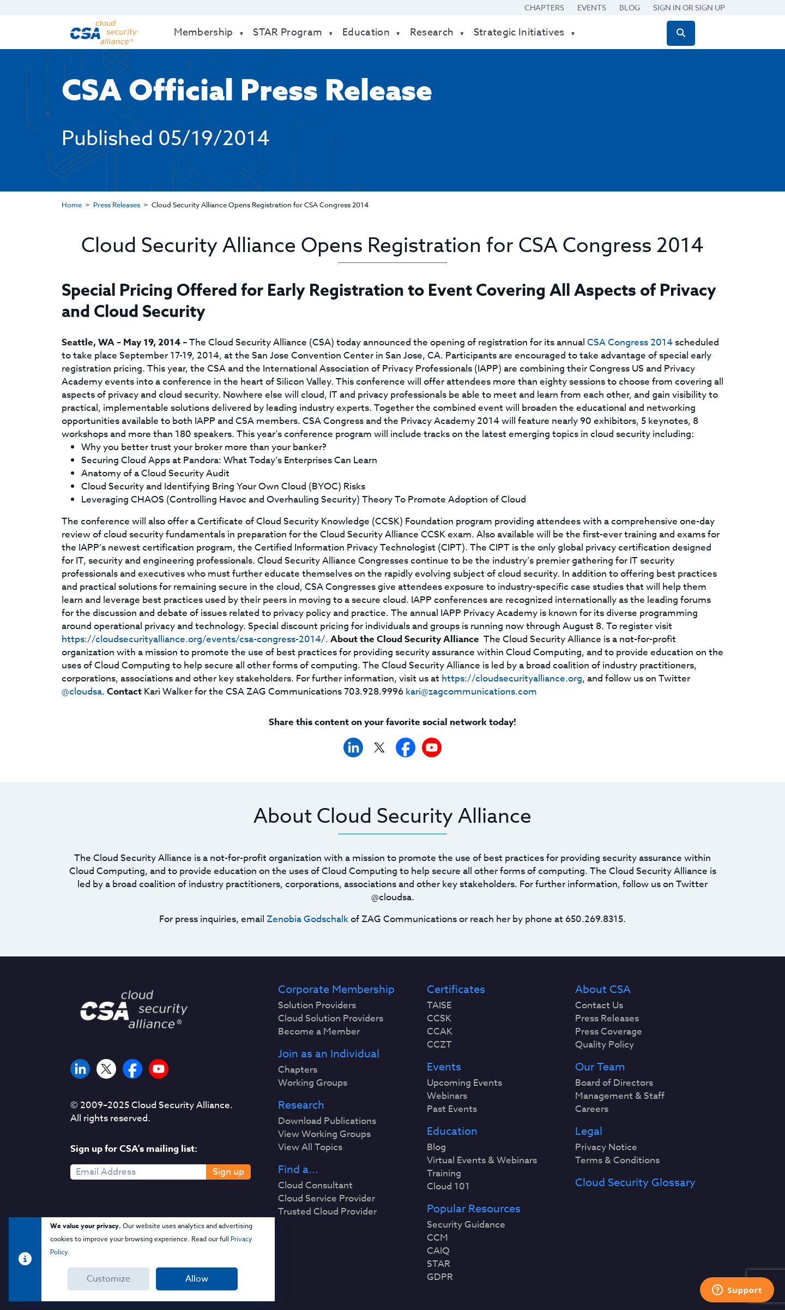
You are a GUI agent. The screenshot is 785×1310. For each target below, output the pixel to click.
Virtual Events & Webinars (482, 1160)
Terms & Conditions (617, 1160)
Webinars (447, 1096)
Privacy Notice (606, 1147)
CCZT (439, 1044)
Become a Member (319, 1031)
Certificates (456, 990)
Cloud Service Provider (326, 1198)
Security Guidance (466, 1224)
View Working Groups (324, 1134)
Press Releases (116, 205)
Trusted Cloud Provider (327, 1211)
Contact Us (599, 1005)
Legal (588, 1131)
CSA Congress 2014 (630, 342)
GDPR (440, 1277)
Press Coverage (608, 1031)
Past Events (452, 1109)
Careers (591, 1109)
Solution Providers (317, 1005)
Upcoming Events (464, 1083)
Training (444, 1173)
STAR (438, 1264)
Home (72, 205)
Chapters (544, 7)
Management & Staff (620, 1096)
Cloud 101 (448, 1186)
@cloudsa (82, 691)
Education (452, 1131)
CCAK (439, 1031)
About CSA (603, 990)
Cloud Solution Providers (330, 1018)
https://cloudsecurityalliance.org (512, 678)
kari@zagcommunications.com (471, 691)
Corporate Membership (336, 990)
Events (591, 7)
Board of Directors (614, 1083)
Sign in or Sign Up (689, 7)
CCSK (439, 1018)
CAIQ (438, 1251)
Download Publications (327, 1121)
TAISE (439, 1005)
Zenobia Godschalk (307, 919)
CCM (437, 1238)
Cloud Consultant (315, 1185)
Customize (108, 1278)
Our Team (600, 1067)
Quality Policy (604, 1044)
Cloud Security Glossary (635, 1183)
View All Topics (310, 1147)
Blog (629, 7)
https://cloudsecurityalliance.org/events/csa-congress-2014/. (195, 639)
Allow (196, 1278)
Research (301, 1105)
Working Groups (312, 1083)
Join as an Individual (328, 1054)
